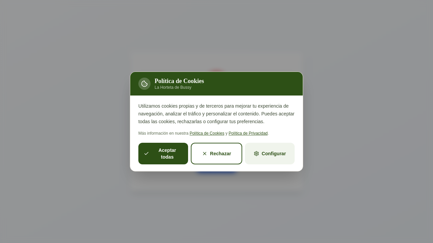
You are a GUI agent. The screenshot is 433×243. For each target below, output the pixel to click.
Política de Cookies (206, 133)
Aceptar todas (160, 153)
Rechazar (216, 153)
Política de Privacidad (248, 133)
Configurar (270, 153)
